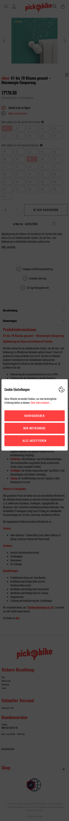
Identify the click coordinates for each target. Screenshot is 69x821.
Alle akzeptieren (35, 441)
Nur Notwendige (34, 428)
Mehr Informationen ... (41, 402)
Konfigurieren (34, 416)
